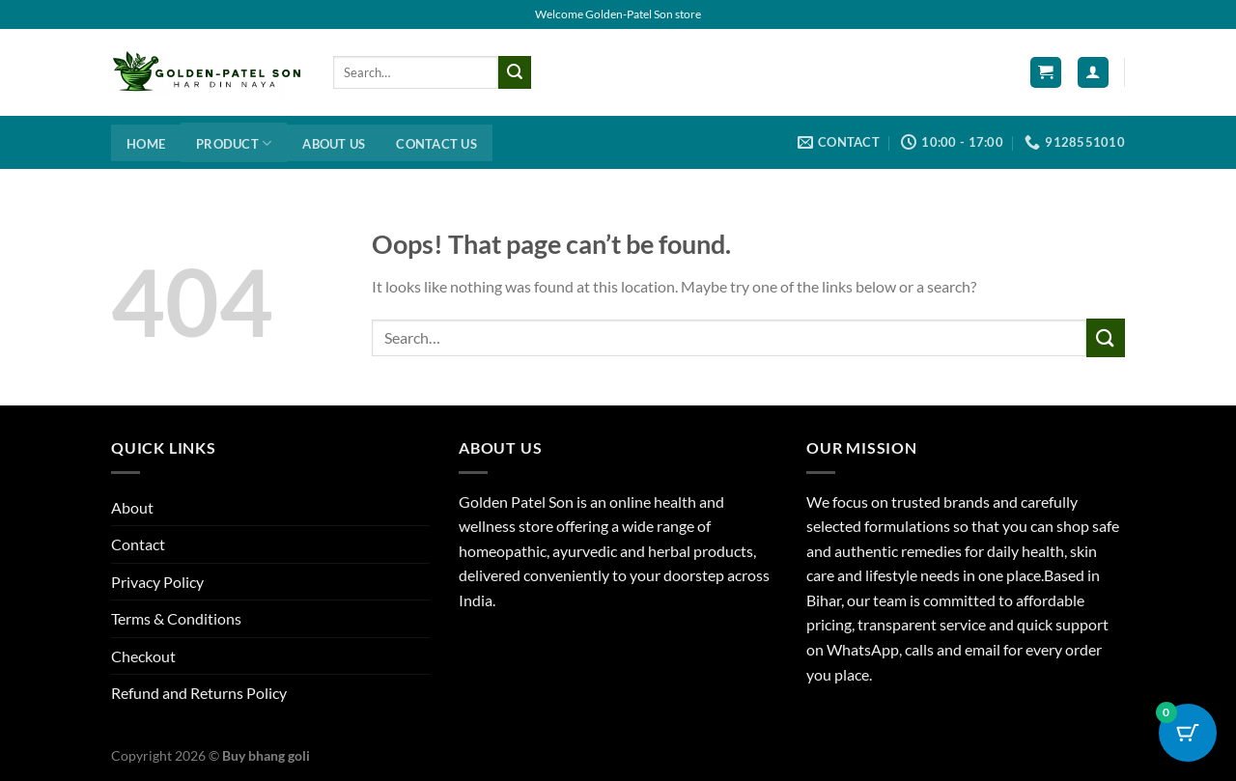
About (132, 507)
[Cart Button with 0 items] (1188, 733)
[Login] (1093, 73)
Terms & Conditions (176, 618)
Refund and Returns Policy (199, 692)
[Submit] (514, 72)
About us (333, 144)
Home (145, 144)
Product (233, 143)
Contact (138, 544)
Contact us (436, 144)
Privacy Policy (157, 581)
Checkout (143, 656)
